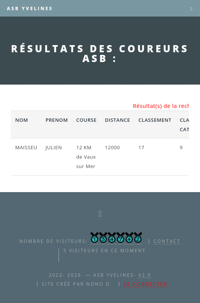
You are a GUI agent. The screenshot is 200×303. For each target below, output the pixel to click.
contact (167, 241)
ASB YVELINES (30, 8)
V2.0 (144, 275)
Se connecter (146, 284)
